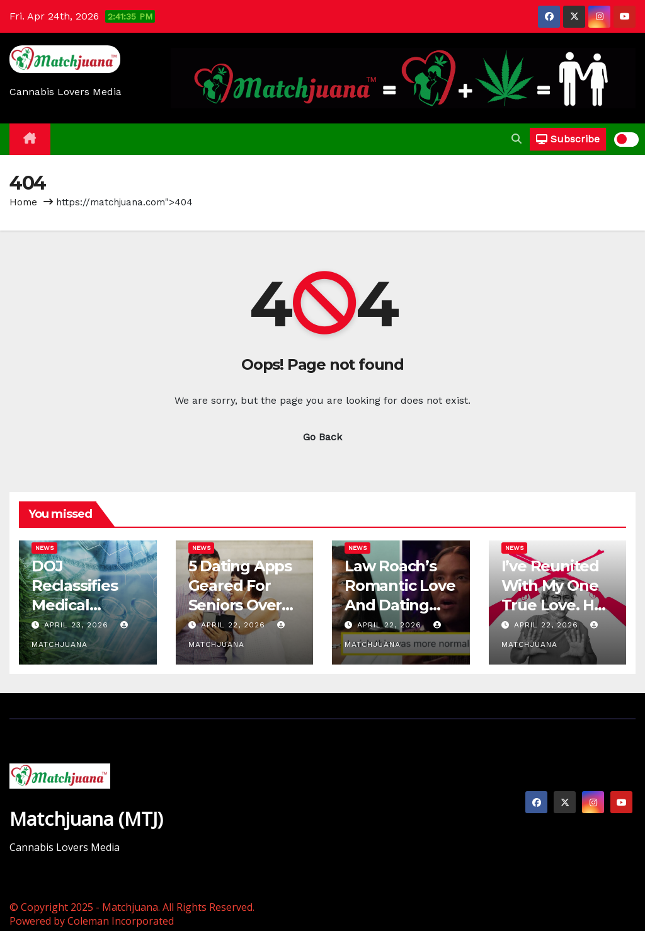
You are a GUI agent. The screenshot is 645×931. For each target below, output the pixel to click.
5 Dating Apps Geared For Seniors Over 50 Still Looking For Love (244, 605)
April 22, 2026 (234, 624)
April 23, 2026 (77, 624)
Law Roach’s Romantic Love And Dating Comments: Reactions (400, 605)
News (44, 547)
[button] (516, 139)
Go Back (322, 437)
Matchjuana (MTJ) (86, 818)
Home (23, 202)
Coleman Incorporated (120, 921)
